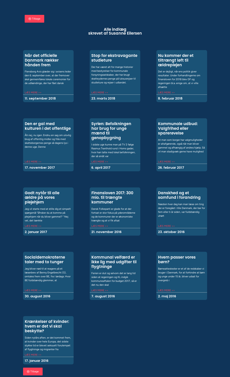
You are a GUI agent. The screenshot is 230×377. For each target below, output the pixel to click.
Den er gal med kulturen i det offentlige (48, 126)
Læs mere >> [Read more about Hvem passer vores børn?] (166, 290)
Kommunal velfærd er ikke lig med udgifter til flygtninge (114, 262)
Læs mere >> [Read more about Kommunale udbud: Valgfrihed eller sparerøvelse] (166, 161)
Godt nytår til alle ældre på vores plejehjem (42, 197)
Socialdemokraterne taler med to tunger (45, 260)
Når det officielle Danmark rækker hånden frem (42, 60)
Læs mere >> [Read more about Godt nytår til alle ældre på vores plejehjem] (33, 226)
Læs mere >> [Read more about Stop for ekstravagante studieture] (99, 92)
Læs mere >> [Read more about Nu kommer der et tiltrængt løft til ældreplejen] (166, 92)
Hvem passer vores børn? (177, 260)
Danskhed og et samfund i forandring (179, 195)
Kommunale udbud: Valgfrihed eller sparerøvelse (178, 128)
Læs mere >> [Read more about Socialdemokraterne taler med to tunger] (33, 290)
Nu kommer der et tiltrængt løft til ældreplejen (176, 60)
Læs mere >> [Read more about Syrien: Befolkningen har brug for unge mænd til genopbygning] (99, 161)
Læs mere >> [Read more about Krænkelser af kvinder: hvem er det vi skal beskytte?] (33, 354)
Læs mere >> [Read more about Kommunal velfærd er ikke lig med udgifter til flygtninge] (99, 290)
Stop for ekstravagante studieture (114, 58)
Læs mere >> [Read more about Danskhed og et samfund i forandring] (166, 226)
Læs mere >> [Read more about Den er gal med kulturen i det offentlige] (33, 161)
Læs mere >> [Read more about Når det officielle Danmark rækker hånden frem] (33, 92)
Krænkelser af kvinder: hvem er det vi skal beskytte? (47, 326)
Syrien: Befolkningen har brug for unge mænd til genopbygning (111, 130)
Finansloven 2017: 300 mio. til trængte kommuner (112, 197)
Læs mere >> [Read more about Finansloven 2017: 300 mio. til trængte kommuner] (99, 226)
